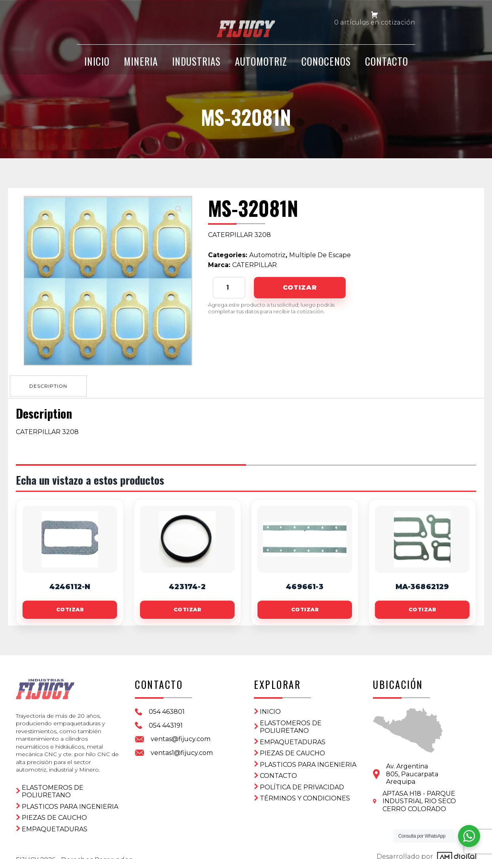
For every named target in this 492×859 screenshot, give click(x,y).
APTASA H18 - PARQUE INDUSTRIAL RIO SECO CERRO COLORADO (419, 798)
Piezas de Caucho (54, 808)
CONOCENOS (326, 68)
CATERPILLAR (254, 265)
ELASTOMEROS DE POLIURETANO (52, 782)
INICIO (97, 68)
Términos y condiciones (305, 796)
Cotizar (299, 287)
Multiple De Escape (320, 255)
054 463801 (167, 709)
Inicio (270, 709)
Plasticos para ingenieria (70, 797)
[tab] (50, 384)
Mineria (141, 68)
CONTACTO (386, 68)
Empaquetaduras (54, 819)
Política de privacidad (302, 785)
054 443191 (166, 723)
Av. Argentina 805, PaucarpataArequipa (412, 771)
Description (50, 384)
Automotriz (261, 68)
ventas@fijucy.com (180, 736)
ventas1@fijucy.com (182, 750)
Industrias (196, 68)
